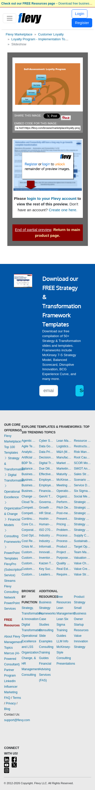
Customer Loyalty (51, 34)
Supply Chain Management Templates (82, 535)
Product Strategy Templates (63, 546)
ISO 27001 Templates (46, 530)
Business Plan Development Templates (29, 479)
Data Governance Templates (46, 446)
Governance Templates (46, 502)
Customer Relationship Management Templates (29, 563)
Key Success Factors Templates (46, 569)
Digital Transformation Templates (46, 463)
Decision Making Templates (46, 457)
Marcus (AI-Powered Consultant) (12, 658)
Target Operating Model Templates (82, 546)
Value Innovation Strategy (81, 641)
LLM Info (62, 641)
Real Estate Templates (63, 569)
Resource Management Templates (82, 440)
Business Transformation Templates (29, 491)
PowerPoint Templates (12, 553)
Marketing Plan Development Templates (63, 468)
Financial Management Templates (46, 491)
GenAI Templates (46, 496)
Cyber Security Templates (46, 440)
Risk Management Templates (82, 452)
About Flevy (12, 636)
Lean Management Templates (63, 440)
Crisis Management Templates (29, 546)
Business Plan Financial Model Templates (29, 485)
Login (79, 13)
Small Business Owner (80, 613)
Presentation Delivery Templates (63, 519)
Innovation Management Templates (46, 552)
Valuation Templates (82, 558)
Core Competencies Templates (29, 524)
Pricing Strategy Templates (63, 524)
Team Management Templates (82, 552)
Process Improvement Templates (63, 535)
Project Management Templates (63, 552)
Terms (17, 698)
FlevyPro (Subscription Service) (13, 569)
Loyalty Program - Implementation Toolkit (41, 39)
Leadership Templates (46, 574)
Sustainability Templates (82, 541)
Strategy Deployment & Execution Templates (82, 519)
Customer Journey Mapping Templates (29, 558)
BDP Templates (29, 463)
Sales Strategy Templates (82, 474)
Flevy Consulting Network (11, 592)
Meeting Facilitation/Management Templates (63, 485)
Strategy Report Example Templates (82, 530)
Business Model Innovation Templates (29, 474)
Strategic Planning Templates (82, 507)
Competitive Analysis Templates (29, 513)
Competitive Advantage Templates (29, 507)
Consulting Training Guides (46, 652)
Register (82, 23)
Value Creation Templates (82, 569)
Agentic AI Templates (29, 440)
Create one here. (63, 210)
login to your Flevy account (52, 198)
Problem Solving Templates (63, 530)
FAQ (7, 698)
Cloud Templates (29, 502)
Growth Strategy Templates (46, 507)
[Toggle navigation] (9, 18)
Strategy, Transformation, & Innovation (32, 613)
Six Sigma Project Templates (82, 491)
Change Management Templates (29, 496)
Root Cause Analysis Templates (82, 457)
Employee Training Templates (46, 485)
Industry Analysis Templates (46, 541)
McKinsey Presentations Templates (63, 479)
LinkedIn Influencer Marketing (10, 686)
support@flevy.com (17, 720)
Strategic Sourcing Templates (82, 513)
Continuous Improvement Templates (29, 519)
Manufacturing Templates (63, 457)
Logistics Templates (63, 446)
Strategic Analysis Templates (82, 502)
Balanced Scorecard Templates (29, 468)
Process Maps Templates (63, 541)
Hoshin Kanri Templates (46, 519)
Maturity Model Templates (63, 474)
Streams (9, 581)
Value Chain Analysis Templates (82, 563)
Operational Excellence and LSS (29, 641)
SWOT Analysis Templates (82, 468)
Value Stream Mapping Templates (82, 574)
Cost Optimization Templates (29, 535)
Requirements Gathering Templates (63, 574)
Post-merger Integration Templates (63, 513)
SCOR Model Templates (82, 463)
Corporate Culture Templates (29, 530)
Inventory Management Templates (46, 558)
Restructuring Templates (82, 446)
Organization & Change (12, 508)
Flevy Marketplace (19, 34)
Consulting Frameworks (12, 536)
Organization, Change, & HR (31, 658)
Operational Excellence (12, 491)
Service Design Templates (82, 485)
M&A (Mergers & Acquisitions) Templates (63, 452)
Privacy (11, 703)
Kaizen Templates (46, 563)
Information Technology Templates (46, 546)
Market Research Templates (63, 463)
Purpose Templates (63, 558)
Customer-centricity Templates (29, 574)
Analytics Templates (29, 452)
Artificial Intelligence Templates (29, 457)
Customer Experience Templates (29, 552)
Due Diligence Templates (46, 468)
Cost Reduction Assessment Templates (29, 541)
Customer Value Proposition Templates (29, 569)
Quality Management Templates (63, 563)
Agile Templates (29, 446)
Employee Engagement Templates (46, 479)
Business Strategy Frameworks (47, 608)
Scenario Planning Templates (82, 479)
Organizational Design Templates (63, 496)
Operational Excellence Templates (63, 491)
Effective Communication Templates (46, 474)
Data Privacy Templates (46, 452)
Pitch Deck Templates (63, 507)
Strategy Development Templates (82, 524)
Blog (7, 709)
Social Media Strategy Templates (82, 496)
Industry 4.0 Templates (46, 535)
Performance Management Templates (63, 502)
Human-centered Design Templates (46, 524)
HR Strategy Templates (46, 513)
